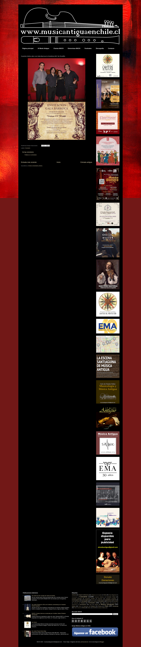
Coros (93, 599)
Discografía (100, 48)
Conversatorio (75, 600)
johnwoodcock (84, 642)
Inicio (58, 162)
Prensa (100, 606)
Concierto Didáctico (99, 597)
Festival (83, 603)
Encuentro (101, 601)
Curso (73, 601)
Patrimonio (85, 606)
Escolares (116, 601)
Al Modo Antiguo (43, 48)
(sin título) (34, 622)
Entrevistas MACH (74, 48)
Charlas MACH (58, 48)
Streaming (115, 606)
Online (80, 606)
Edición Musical (93, 601)
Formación (91, 603)
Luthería (96, 604)
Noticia (73, 606)
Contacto (111, 48)
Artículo (74, 595)
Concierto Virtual (110, 597)
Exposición (76, 602)
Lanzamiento (82, 604)
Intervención (74, 604)
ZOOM (94, 607)
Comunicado (74, 597)
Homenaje (114, 602)
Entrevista (109, 601)
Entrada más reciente (29, 162)
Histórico (107, 602)
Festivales (88, 48)
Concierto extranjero (77, 598)
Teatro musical (77, 607)
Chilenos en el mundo (96, 594)
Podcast (93, 606)
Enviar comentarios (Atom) (35, 165)
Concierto (27, 148)
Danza (78, 601)
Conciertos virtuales (90, 598)
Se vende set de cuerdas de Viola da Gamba (43, 595)
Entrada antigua (86, 162)
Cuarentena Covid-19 (110, 600)
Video (89, 607)
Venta (83, 607)
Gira (101, 603)
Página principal (27, 48)
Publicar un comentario (31, 155)
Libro (90, 604)
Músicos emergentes (107, 604)
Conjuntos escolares (111, 598)
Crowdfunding (99, 599)
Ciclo (104, 595)
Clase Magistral (112, 594)
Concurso (100, 598)
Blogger (102, 642)
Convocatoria (85, 600)
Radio (106, 606)
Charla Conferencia (84, 595)
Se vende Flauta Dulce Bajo (39, 631)
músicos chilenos (102, 607)
